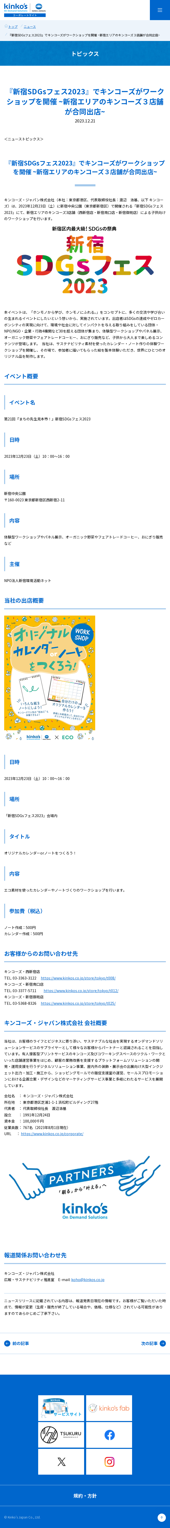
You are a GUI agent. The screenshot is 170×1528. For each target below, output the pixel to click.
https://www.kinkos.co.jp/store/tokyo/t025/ (78, 1003)
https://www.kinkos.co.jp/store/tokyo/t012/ (81, 990)
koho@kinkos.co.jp (87, 1279)
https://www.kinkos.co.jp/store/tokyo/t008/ (78, 978)
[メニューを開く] (160, 10)
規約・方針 (85, 1495)
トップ (13, 26)
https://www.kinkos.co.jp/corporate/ (52, 1133)
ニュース (30, 26)
